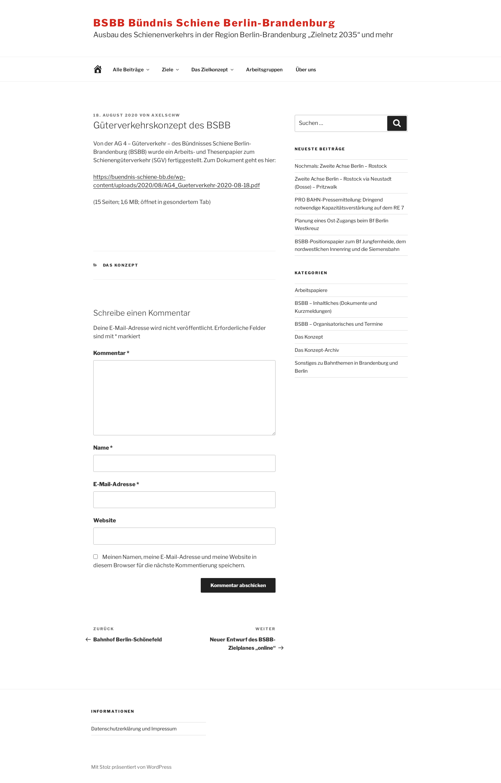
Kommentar (111, 353)
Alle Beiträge (131, 69)
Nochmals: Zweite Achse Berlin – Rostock (341, 166)
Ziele (171, 69)
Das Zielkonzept (212, 69)
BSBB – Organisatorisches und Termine (339, 324)
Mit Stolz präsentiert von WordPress (131, 767)
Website (104, 520)
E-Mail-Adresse (116, 484)
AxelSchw (165, 115)
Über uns (306, 69)
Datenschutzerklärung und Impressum (134, 728)
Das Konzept (121, 265)
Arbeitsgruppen (264, 69)
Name (103, 447)
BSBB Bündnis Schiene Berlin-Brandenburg (214, 23)
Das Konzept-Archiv (317, 350)
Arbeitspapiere (311, 290)
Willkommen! (92, 69)
